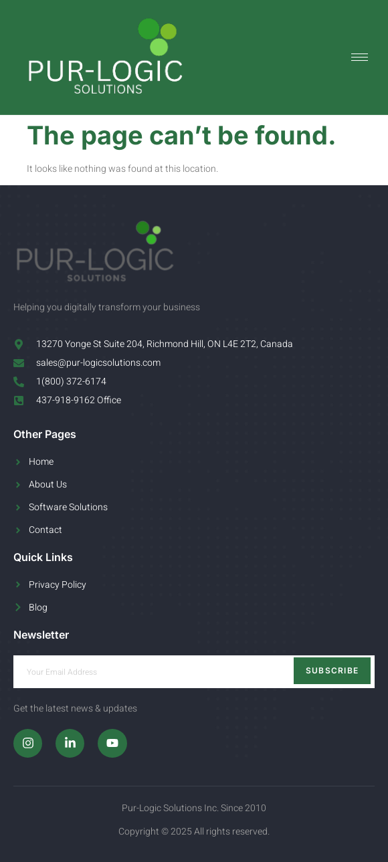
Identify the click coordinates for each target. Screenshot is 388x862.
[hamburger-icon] (360, 57)
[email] (194, 671)
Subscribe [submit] (332, 670)
